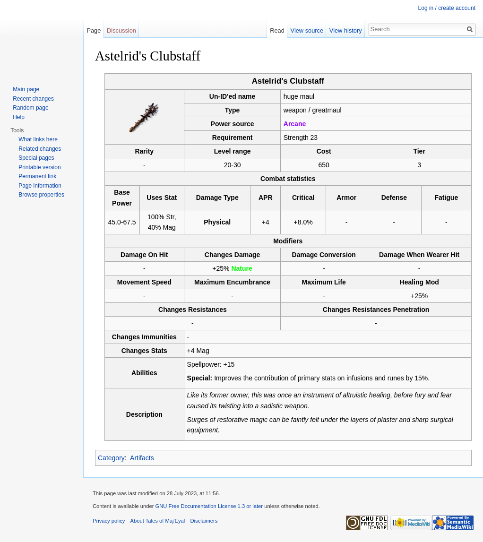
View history (345, 30)
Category (111, 458)
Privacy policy (109, 521)
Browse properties (41, 194)
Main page (26, 89)
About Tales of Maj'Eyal (157, 521)
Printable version (39, 167)
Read (277, 30)
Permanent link (37, 176)
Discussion (121, 30)
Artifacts (142, 458)
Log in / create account (446, 8)
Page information (39, 185)
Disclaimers (204, 521)
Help (19, 117)
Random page (30, 107)
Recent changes (33, 98)
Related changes (39, 149)
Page (93, 30)
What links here (38, 139)
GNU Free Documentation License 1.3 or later (209, 506)
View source (307, 30)
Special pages (36, 158)
